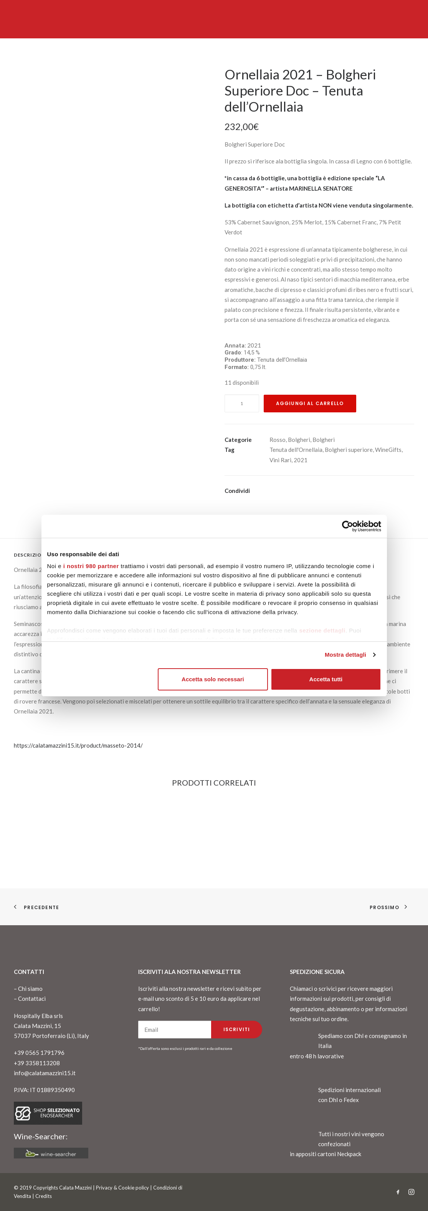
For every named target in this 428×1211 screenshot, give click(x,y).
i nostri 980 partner (91, 566)
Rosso (277, 439)
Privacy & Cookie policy (122, 1188)
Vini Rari (280, 459)
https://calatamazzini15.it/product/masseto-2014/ (78, 745)
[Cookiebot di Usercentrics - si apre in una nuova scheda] (347, 526)
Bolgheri (299, 439)
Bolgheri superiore (349, 449)
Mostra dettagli (345, 654)
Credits (43, 1196)
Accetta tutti (326, 679)
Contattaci (32, 998)
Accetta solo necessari (213, 679)
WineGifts (388, 449)
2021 (300, 459)
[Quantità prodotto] (242, 403)
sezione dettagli (322, 630)
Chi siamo (30, 988)
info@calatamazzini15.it (45, 1072)
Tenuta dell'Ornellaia (295, 449)
